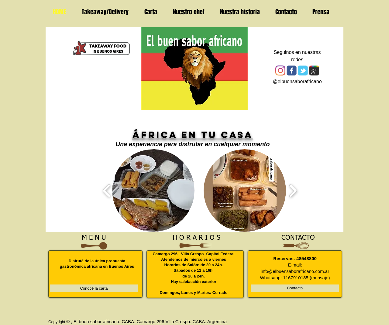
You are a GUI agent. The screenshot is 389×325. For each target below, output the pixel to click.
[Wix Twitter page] (303, 70)
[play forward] (293, 190)
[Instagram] (280, 70)
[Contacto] (295, 288)
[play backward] (107, 190)
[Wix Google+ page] (314, 70)
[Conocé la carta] (94, 288)
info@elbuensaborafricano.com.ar (295, 271)
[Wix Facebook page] (292, 70)
